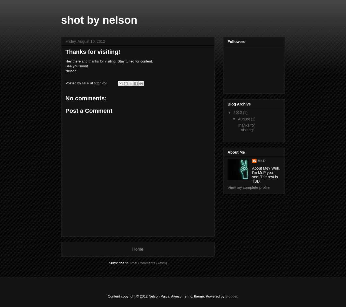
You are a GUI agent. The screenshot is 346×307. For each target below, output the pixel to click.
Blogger (231, 296)
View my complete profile (249, 187)
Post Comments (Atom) (148, 263)
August (244, 119)
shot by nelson (99, 20)
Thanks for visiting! (246, 127)
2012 (238, 112)
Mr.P (262, 161)
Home (138, 249)
